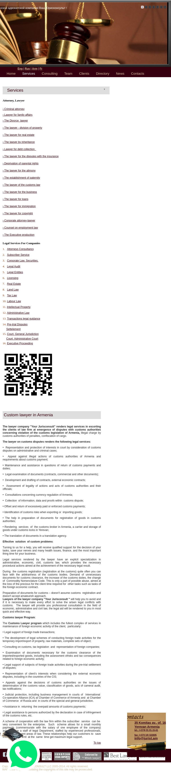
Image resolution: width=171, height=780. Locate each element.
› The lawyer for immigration (19, 206)
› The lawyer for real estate (19, 134)
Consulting (50, 73)
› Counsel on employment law (20, 227)
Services (28, 73)
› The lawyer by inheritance (19, 142)
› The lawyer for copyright (18, 213)
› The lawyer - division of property (22, 127)
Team (68, 73)
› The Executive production (19, 234)
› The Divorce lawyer (15, 120)
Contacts (137, 73)
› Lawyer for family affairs (18, 114)
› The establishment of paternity (21, 177)
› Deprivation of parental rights (21, 163)
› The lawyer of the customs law (21, 184)
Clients (84, 73)
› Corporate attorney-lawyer (19, 220)
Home (11, 73)
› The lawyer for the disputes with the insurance (31, 156)
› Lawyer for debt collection (19, 149)
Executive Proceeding (20, 343)
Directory (102, 73)
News (120, 73)
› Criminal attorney (13, 109)
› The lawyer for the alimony (19, 170)
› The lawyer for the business (20, 192)
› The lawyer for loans (15, 199)
